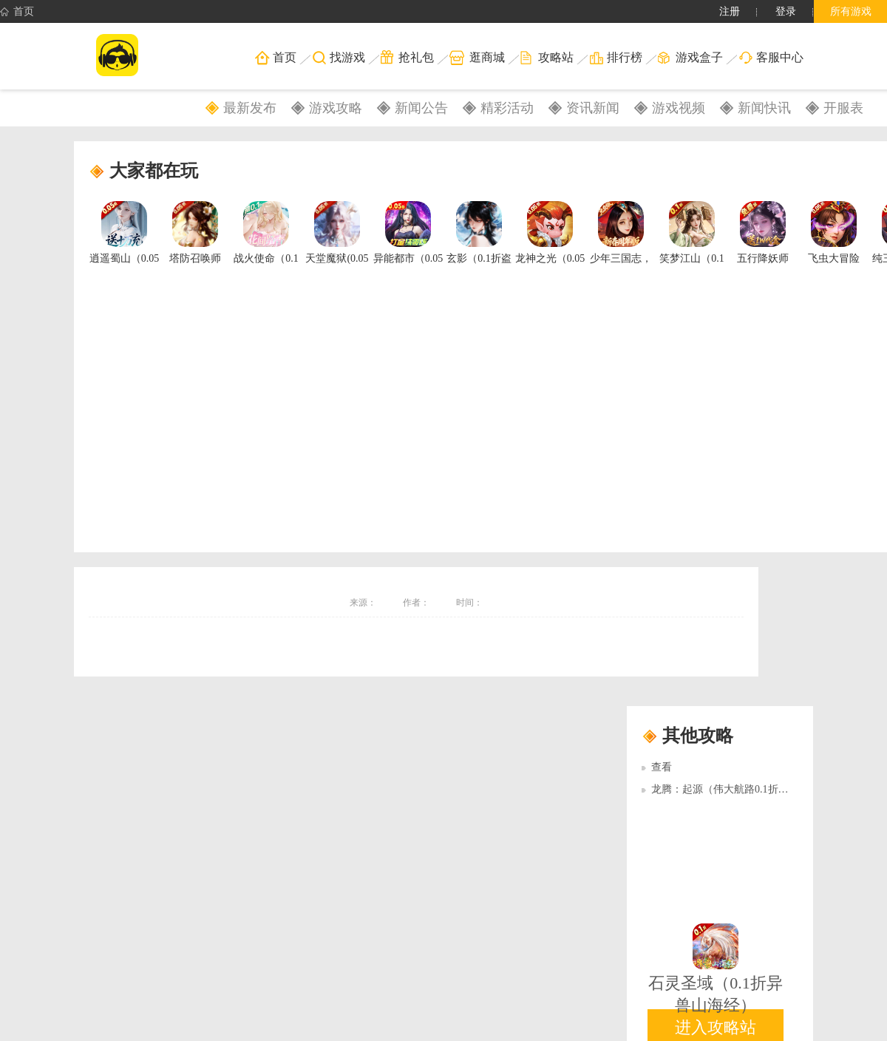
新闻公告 (421, 108)
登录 (785, 11)
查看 (661, 767)
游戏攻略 (335, 108)
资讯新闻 (592, 108)
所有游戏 (850, 11)
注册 (729, 11)
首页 (17, 12)
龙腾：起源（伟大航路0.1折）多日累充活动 (751, 789)
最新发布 (249, 108)
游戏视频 (678, 108)
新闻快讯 (764, 108)
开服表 (843, 108)
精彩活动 (507, 108)
